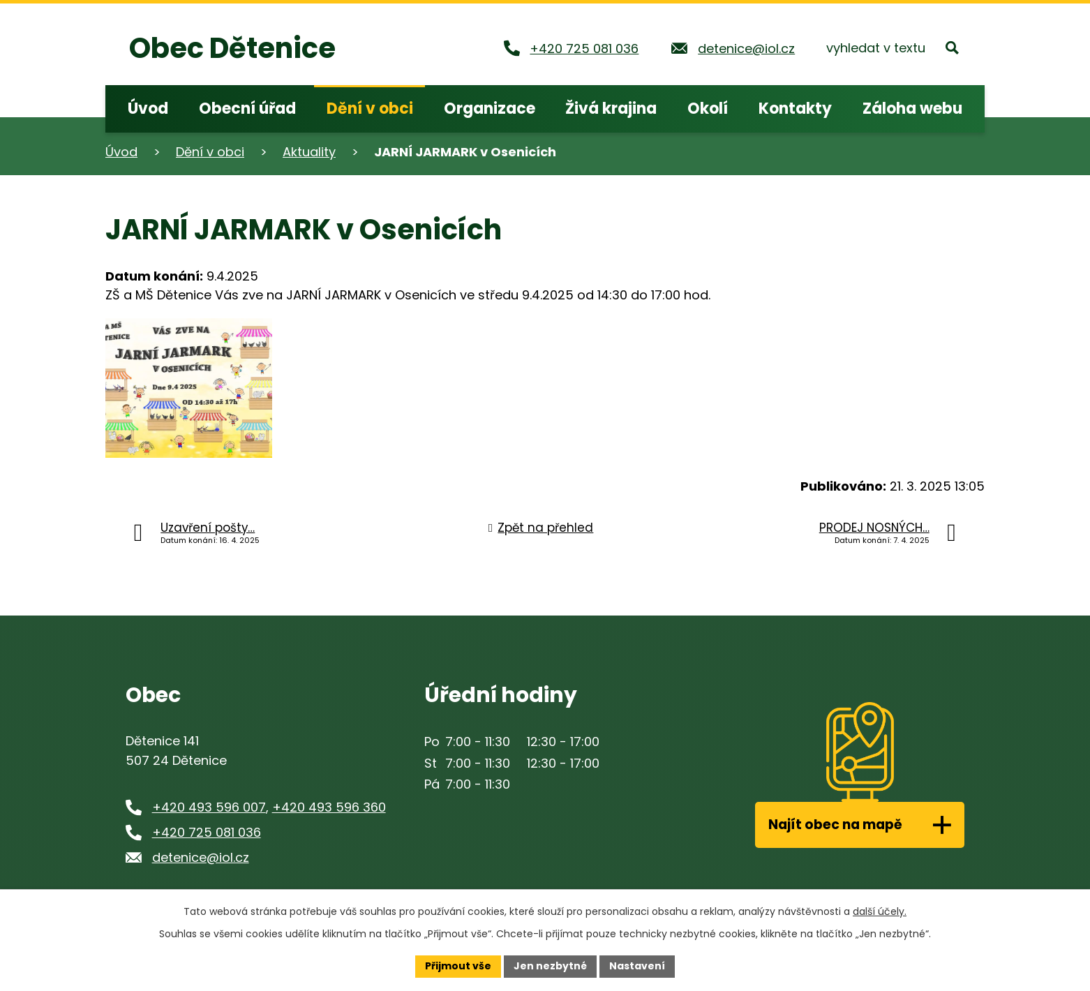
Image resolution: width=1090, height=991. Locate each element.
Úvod (121, 152)
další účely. (879, 911)
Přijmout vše (458, 966)
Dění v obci (210, 152)
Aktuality (309, 152)
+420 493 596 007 (209, 807)
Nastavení (637, 966)
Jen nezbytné (550, 966)
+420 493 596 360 (329, 807)
